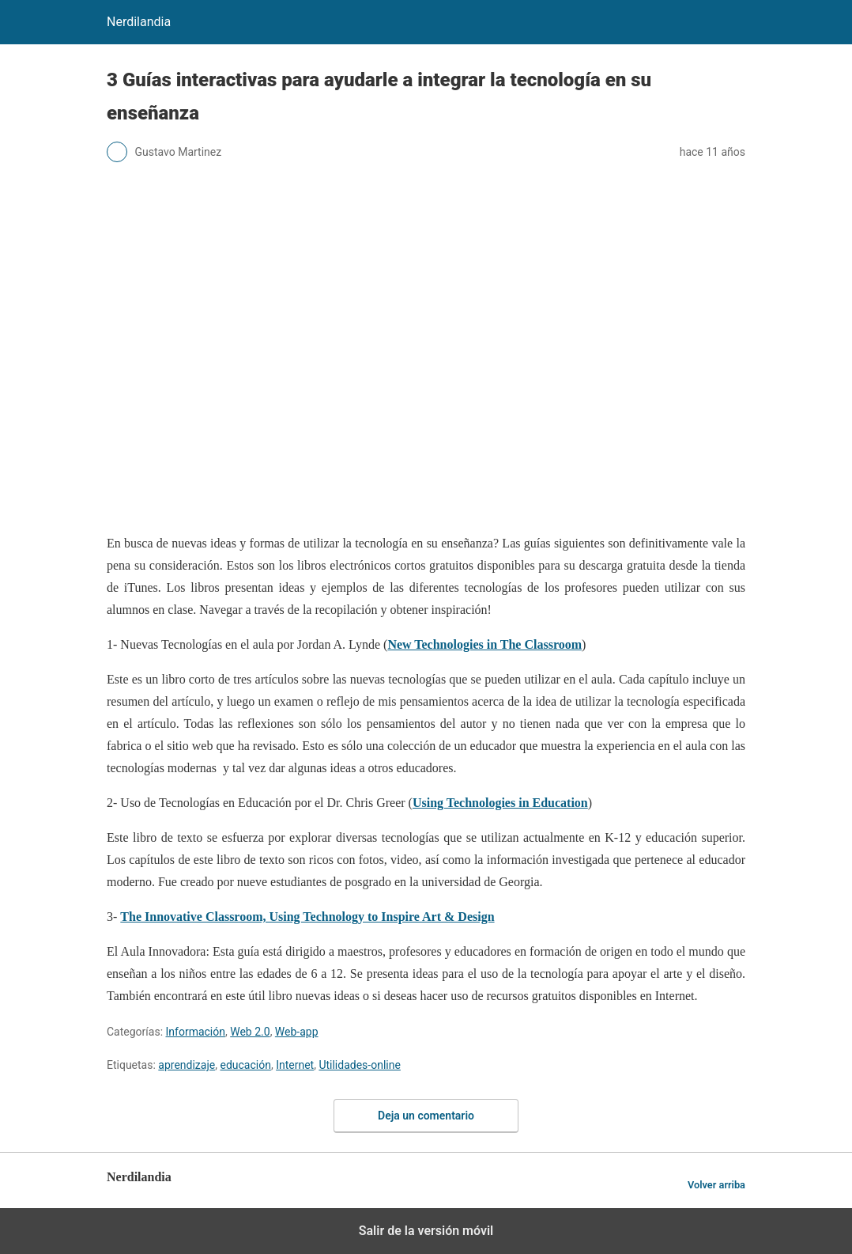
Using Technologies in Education (500, 802)
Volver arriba (716, 1185)
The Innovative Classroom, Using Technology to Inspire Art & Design (307, 916)
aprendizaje (186, 1065)
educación (245, 1065)
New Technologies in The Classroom (484, 644)
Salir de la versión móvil (426, 1230)
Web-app (297, 1031)
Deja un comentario (426, 1115)
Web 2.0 (250, 1031)
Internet (295, 1065)
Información (195, 1031)
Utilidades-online (359, 1065)
